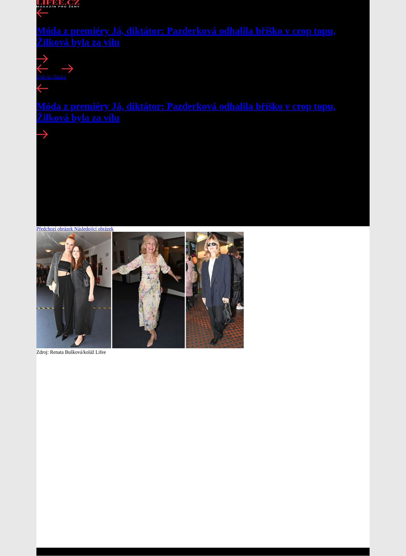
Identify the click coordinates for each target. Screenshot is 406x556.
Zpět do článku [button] (51, 77)
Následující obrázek (94, 228)
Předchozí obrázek (55, 228)
